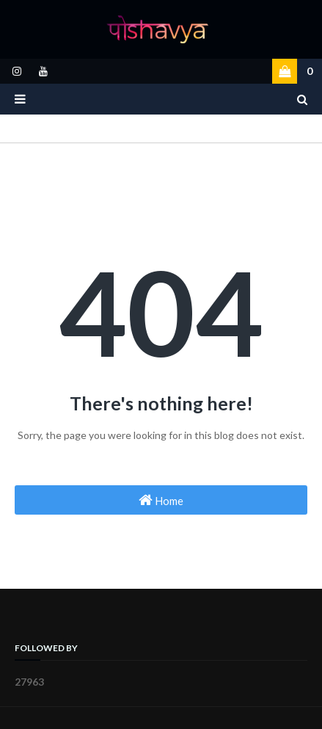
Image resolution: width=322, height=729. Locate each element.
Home (161, 500)
